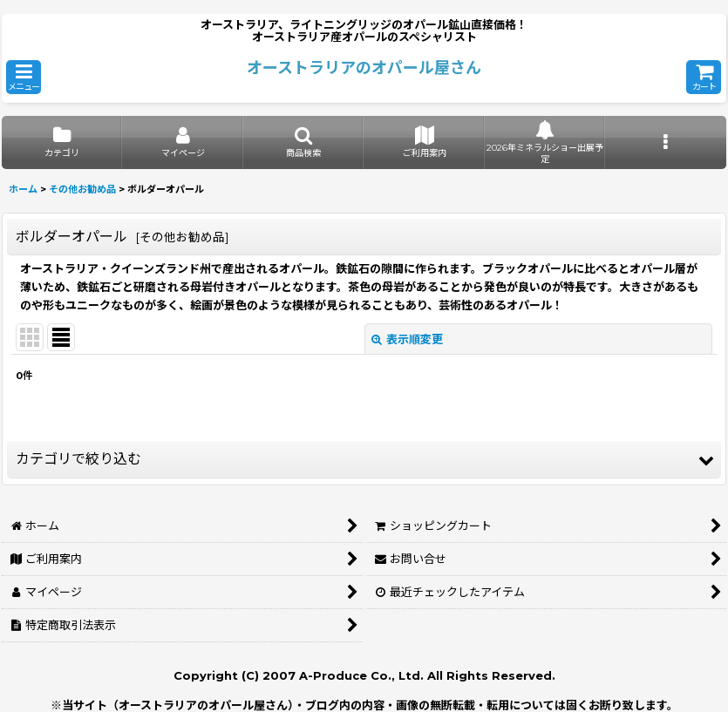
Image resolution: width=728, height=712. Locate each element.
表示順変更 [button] (407, 339)
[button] (23, 77)
